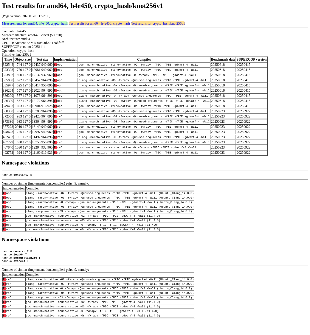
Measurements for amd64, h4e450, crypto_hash (35, 23)
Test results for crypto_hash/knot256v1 (158, 23)
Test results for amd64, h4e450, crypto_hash (99, 23)
